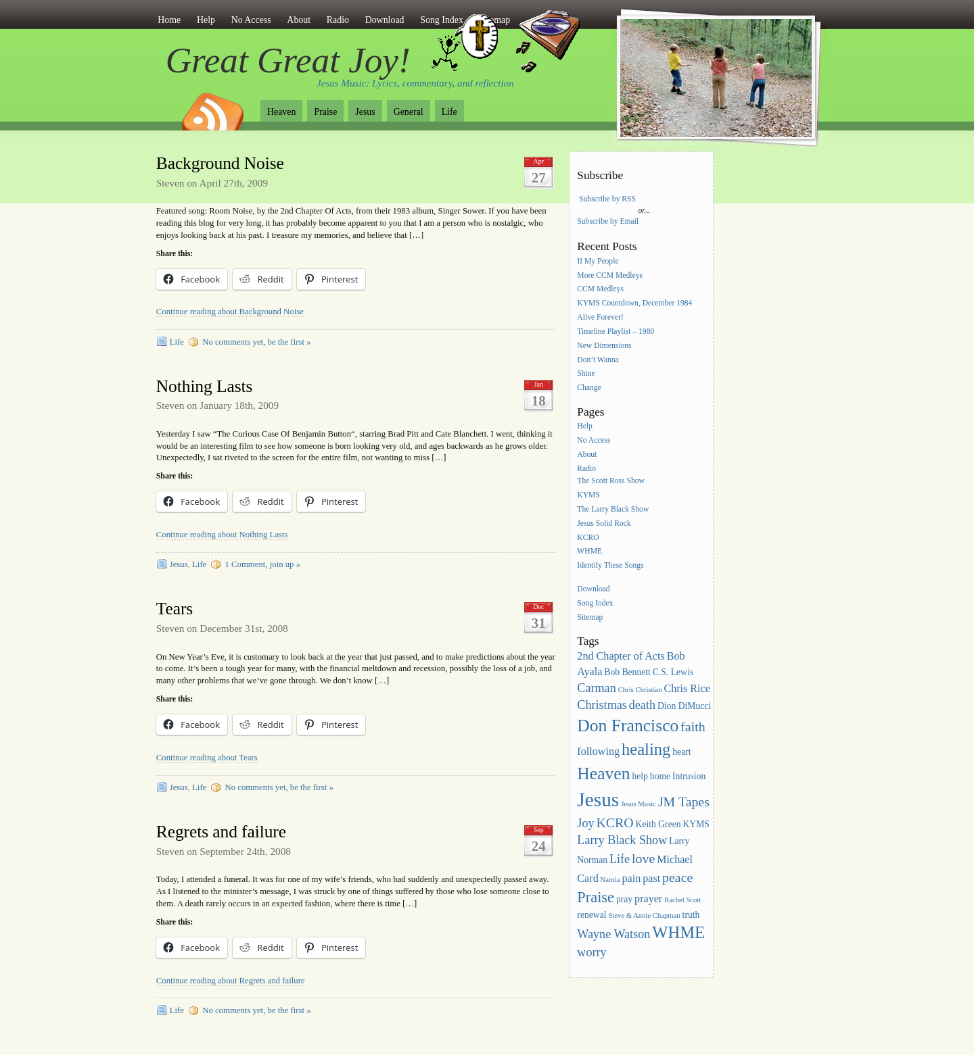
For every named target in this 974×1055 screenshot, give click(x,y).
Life (449, 112)
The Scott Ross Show (611, 480)
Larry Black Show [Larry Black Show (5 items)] (622, 840)
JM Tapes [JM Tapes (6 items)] (684, 801)
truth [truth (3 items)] (691, 915)
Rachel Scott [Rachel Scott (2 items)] (682, 900)
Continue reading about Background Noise (230, 311)
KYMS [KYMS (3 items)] (695, 824)
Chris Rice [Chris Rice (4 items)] (687, 688)
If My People (597, 261)
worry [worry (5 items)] (591, 952)
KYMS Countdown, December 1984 (634, 303)
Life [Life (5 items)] (619, 859)
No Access (251, 20)
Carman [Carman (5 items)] (596, 688)
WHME (589, 551)
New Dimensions (604, 345)
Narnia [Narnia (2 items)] (610, 879)
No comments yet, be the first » (256, 342)
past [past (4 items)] (651, 878)
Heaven (281, 112)
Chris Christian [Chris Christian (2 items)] (640, 689)
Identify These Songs (610, 566)
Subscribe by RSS (607, 199)
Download (384, 20)
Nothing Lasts (204, 386)
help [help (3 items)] (640, 776)
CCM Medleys (600, 289)
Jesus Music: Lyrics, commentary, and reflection (415, 83)
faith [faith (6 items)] (692, 726)
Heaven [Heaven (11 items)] (603, 773)
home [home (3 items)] (660, 776)
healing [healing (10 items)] (646, 749)
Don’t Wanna (597, 359)
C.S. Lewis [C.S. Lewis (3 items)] (673, 672)
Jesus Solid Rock (603, 523)
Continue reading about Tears (207, 757)
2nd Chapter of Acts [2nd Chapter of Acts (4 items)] (620, 656)
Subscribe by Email (608, 221)
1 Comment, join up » (262, 564)
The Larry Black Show (613, 509)
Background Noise (220, 163)
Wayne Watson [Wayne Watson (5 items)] (613, 934)
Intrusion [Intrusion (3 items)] (688, 776)
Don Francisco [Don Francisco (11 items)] (627, 725)
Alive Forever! (600, 317)
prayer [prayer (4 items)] (648, 898)
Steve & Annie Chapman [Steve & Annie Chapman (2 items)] (644, 915)
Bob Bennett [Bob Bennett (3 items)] (627, 672)
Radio (338, 20)
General (408, 112)
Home (169, 20)
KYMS (588, 495)
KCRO (588, 537)
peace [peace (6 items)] (677, 877)
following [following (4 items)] (598, 751)
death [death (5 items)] (642, 705)
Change (589, 388)
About (298, 20)
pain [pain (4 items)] (631, 878)
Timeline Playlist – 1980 (615, 331)
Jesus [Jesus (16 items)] (598, 799)
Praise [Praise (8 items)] (595, 897)
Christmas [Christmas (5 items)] (602, 705)
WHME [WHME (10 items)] (678, 932)
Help (206, 20)
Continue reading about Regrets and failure (230, 980)
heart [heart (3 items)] (681, 752)
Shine (586, 374)
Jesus (365, 112)
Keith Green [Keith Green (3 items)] (658, 824)
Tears (174, 608)
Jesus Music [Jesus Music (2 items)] (638, 804)
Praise (325, 112)
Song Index (595, 603)
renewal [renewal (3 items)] (591, 915)
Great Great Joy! (288, 60)
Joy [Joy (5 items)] (585, 823)
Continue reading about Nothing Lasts (222, 534)
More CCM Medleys (610, 275)
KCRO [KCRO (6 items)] (614, 822)
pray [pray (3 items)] (624, 899)
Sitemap (590, 617)
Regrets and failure (221, 831)
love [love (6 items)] (643, 858)
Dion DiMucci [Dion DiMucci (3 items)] (684, 706)
